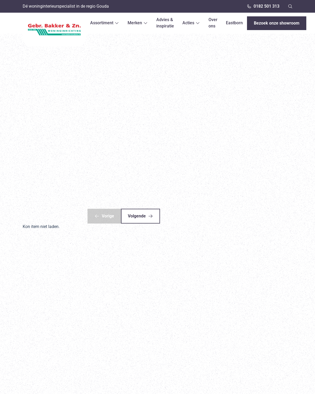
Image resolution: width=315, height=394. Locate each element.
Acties (191, 22)
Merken (138, 22)
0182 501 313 (263, 6)
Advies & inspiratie (165, 23)
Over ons (213, 23)
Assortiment (104, 22)
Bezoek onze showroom (276, 23)
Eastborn (234, 22)
